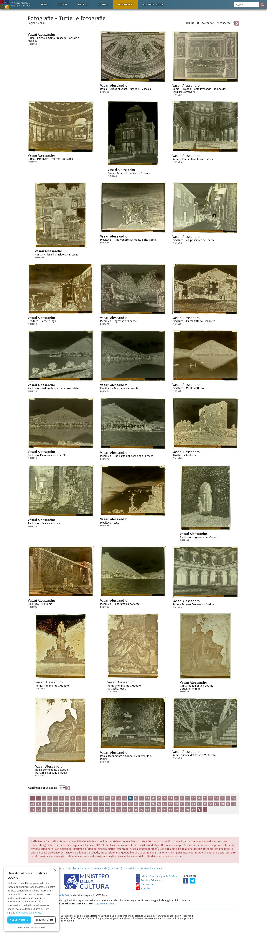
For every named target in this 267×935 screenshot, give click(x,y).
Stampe (62, 4)
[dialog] (31, 898)
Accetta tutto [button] (19, 919)
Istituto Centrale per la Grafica (156, 876)
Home (44, 4)
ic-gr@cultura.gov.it (104, 903)
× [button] (55, 870)
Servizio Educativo (149, 880)
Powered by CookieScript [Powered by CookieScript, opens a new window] (31, 927)
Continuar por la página (42, 787)
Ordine (190, 23)
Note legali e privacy (150, 868)
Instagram (144, 884)
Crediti (130, 868)
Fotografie (125, 4)
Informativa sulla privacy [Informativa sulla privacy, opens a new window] (29, 912)
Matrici (82, 4)
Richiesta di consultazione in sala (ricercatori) (95, 868)
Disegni (102, 4)
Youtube (143, 888)
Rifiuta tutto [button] (44, 919)
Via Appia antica (153, 4)
